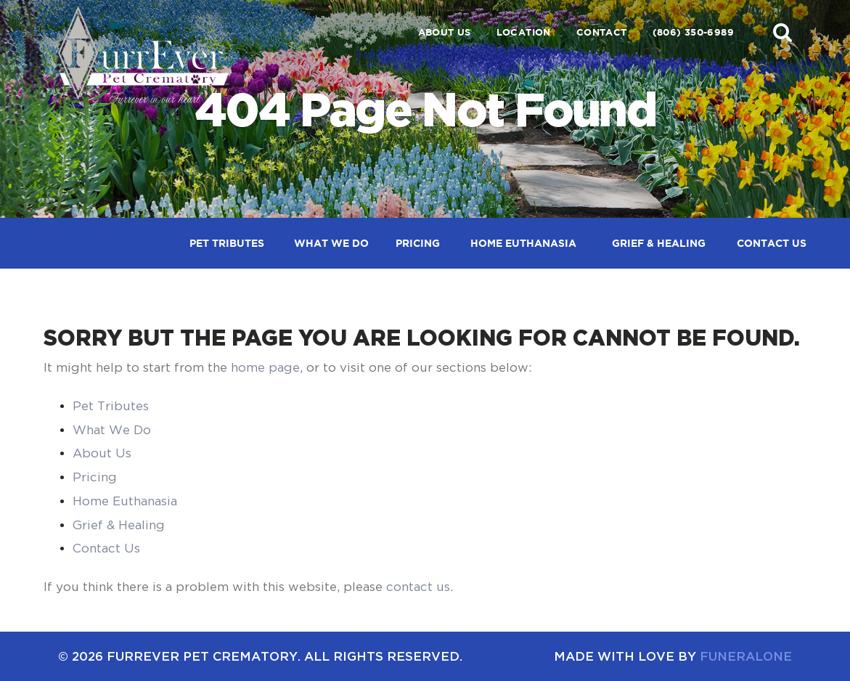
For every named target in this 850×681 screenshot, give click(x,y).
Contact (601, 32)
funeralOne (746, 656)
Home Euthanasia (125, 500)
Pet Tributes (111, 405)
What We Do (112, 429)
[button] (782, 32)
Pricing (95, 477)
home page (265, 367)
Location (523, 32)
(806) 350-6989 (693, 32)
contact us (418, 586)
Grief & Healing (119, 524)
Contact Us (106, 548)
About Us (444, 32)
